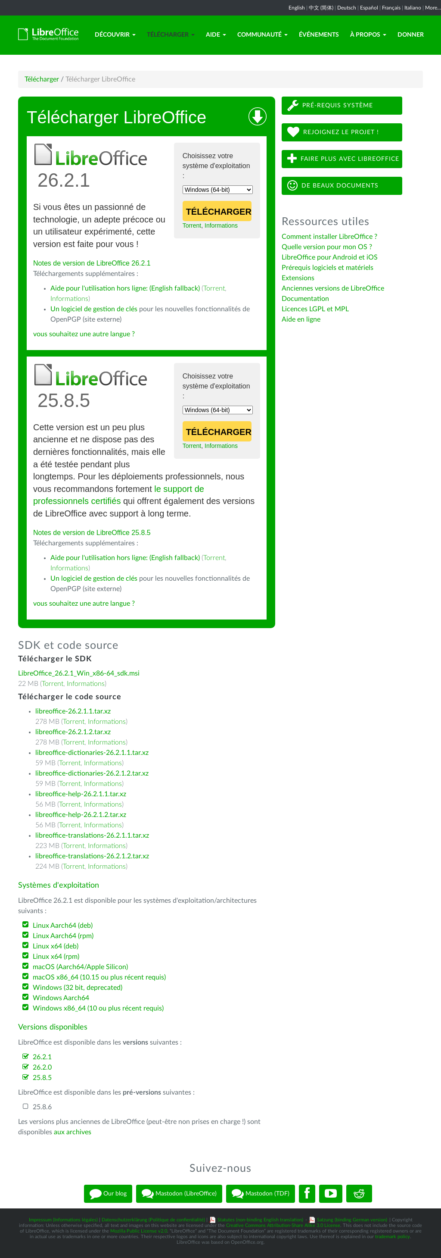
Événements (319, 35)
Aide (216, 35)
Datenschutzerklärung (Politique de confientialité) (153, 1219)
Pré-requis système (330, 105)
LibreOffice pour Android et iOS (330, 257)
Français (391, 7)
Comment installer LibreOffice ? (329, 236)
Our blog (108, 1194)
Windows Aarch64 (61, 998)
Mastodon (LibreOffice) (179, 1194)
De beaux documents (333, 185)
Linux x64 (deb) (55, 946)
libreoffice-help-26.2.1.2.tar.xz (80, 814)
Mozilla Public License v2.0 (138, 1231)
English (297, 7)
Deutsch (346, 7)
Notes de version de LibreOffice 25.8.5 (92, 532)
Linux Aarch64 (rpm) (63, 936)
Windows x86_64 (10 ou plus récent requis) (98, 1008)
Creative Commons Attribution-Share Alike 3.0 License (283, 1225)
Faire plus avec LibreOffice (343, 159)
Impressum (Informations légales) (63, 1219)
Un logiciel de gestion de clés (93, 309)
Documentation (305, 298)
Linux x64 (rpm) (56, 956)
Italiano (412, 7)
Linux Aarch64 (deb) (63, 925)
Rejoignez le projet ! (333, 132)
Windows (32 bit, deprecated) (77, 987)
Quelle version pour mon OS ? (327, 247)
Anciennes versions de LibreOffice (333, 288)
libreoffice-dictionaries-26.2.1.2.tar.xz (92, 773)
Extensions (298, 278)
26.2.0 (42, 1067)
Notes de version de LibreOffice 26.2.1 (92, 263)
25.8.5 (42, 1077)
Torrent (192, 225)
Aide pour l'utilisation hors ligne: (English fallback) (125, 288)
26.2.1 (42, 1057)
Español (369, 7)
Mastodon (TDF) (260, 1194)
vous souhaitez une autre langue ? (84, 334)
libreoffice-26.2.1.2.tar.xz (73, 732)
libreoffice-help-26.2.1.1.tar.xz (80, 794)
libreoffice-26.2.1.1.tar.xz (73, 711)
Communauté (262, 35)
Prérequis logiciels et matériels (327, 267)
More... (433, 7)
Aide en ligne (301, 319)
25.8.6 (42, 1107)
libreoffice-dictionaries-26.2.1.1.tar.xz (92, 752)
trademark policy (392, 1236)
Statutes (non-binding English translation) (260, 1219)
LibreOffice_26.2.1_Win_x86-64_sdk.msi (79, 673)
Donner (411, 35)
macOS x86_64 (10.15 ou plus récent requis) (99, 977)
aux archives (72, 1132)
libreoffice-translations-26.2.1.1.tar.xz (92, 835)
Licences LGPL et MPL (315, 309)
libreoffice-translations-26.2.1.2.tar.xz (92, 856)
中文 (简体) (321, 7)
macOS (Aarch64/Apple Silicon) (80, 967)
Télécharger (171, 35)
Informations (221, 225)
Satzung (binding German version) (352, 1219)
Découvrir (115, 35)
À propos (368, 35)
